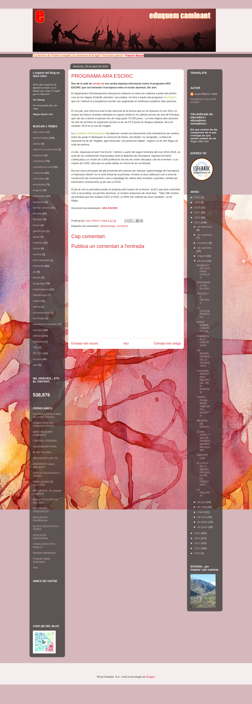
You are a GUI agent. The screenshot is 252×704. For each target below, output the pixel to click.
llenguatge (39, 283)
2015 (197, 222)
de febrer (202, 521)
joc (34, 271)
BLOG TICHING (42, 452)
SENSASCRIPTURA (44, 446)
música (37, 300)
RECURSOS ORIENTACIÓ (41, 510)
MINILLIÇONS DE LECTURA (43, 483)
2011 (197, 548)
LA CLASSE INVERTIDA (203, 312)
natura (36, 306)
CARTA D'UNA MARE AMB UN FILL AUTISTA (203, 406)
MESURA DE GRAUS (203, 423)
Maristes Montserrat (44, 552)
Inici (126, 343)
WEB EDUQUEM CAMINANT (43, 433)
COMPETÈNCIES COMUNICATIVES (43, 424)
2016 (197, 217)
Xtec (35, 567)
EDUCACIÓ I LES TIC (45, 458)
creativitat (38, 172)
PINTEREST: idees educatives (44, 466)
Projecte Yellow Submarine (41, 560)
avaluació (38, 155)
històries (37, 242)
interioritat (38, 265)
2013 (197, 538)
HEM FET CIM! (202, 457)
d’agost (202, 255)
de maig (202, 506)
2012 (197, 543)
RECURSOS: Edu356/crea (40, 519)
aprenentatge (107, 226)
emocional (38, 184)
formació (38, 219)
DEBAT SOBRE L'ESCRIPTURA (203, 327)
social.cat (98, 83)
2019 (197, 202)
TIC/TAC (38, 353)
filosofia (37, 213)
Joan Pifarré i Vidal (96, 220)
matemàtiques (41, 289)
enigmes (38, 190)
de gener (202, 527)
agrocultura (39, 131)
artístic (36, 143)
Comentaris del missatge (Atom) (135, 356)
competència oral (42, 166)
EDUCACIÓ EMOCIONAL (40, 537)
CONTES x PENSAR (45, 440)
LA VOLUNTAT (203, 492)
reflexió (37, 335)
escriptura (122, 226)
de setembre (204, 247)
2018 (197, 207)
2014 (197, 533)
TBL (35, 347)
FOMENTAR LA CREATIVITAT (203, 341)
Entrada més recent (84, 343)
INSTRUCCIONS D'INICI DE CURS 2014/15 (47, 416)
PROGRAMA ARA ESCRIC (203, 285)
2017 (197, 212)
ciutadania (38, 161)
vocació (37, 359)
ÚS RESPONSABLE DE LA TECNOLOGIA (203, 358)
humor (36, 248)
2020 (197, 197)
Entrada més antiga (167, 343)
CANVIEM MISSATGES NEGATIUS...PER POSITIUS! (203, 381)
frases (36, 225)
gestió (36, 236)
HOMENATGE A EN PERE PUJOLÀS (203, 271)
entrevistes (39, 196)
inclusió (37, 254)
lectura (37, 277)
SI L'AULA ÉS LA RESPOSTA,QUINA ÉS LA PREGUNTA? (203, 474)
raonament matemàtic (45, 324)
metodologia (40, 295)
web (35, 364)
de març (202, 517)
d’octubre (203, 242)
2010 (197, 553)
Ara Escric (169, 97)
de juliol (202, 260)
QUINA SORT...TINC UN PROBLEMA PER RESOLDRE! (203, 441)
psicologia (38, 318)
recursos (38, 330)
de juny (202, 502)
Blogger (150, 676)
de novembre (204, 234)
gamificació (39, 231)
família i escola (41, 207)
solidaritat (38, 341)
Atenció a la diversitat (45, 149)
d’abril (201, 512)
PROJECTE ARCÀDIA (203, 298)
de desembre (204, 226)
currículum (39, 178)
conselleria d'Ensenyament (90, 133)
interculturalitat (41, 260)
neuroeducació (41, 312)
